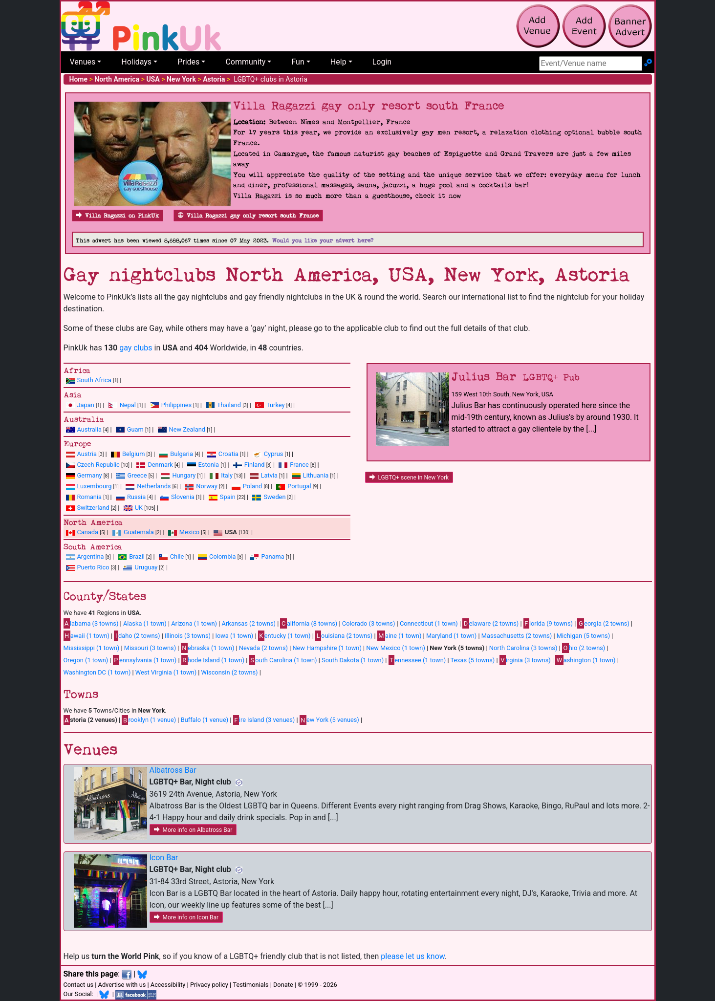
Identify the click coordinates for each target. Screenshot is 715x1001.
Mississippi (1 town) (92, 648)
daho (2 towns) (137, 635)
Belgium (133, 453)
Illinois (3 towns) (188, 635)
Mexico (189, 532)
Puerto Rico (93, 567)
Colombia (222, 556)
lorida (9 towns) (548, 623)
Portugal (299, 486)
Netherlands (154, 486)
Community (245, 61)
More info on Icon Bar (186, 917)
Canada (88, 532)
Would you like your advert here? (322, 241)
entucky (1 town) (284, 635)
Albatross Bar (173, 770)
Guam (135, 429)
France (299, 464)
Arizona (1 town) (194, 623)
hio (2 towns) (583, 648)
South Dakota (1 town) (353, 660)
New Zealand (187, 429)
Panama (272, 556)
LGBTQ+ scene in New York (409, 477)
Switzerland (93, 507)
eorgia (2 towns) (603, 623)
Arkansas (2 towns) (249, 623)
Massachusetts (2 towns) (516, 635)
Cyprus (273, 453)
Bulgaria (181, 453)
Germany (89, 475)
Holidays (136, 61)
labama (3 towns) (91, 623)
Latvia (269, 475)
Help (338, 61)
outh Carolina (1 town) (283, 660)
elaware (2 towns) (490, 623)
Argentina (90, 556)
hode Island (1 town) (212, 660)
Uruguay (145, 567)
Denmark (160, 464)
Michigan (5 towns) (583, 635)
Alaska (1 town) (145, 623)
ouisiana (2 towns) (343, 635)
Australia (89, 429)
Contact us (79, 984)
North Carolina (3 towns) (523, 648)
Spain (228, 496)
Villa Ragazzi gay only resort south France (248, 216)
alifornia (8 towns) (308, 623)
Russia (136, 496)
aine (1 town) (399, 635)
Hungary (183, 475)
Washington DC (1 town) (97, 672)
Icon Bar (164, 857)
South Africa (94, 380)
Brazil (137, 556)
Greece (137, 475)
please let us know (413, 956)
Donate (283, 984)
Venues (83, 61)
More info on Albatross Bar (193, 830)
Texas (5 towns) (472, 660)
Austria (87, 453)
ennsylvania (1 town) (145, 660)
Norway (206, 486)
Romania (89, 496)
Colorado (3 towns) (368, 623)
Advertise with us (122, 984)
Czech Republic (98, 464)
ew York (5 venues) (329, 720)
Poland (252, 486)
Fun (297, 61)
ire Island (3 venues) (264, 720)
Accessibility (168, 984)
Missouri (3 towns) (150, 648)
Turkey (275, 405)
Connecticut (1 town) (429, 623)
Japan (85, 405)
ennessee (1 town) (417, 660)
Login (381, 61)
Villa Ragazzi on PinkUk (117, 216)
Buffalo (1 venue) (204, 719)
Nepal (128, 405)
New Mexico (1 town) (395, 648)
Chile (177, 556)
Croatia (228, 453)
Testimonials (250, 984)
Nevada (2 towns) (263, 648)
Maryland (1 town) (451, 635)
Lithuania (315, 475)
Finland (254, 464)
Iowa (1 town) (234, 635)
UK (139, 507)
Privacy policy (209, 984)
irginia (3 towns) (525, 660)
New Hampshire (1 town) (326, 648)
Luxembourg (94, 486)
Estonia (208, 464)
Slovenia (183, 496)
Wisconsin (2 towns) (229, 672)
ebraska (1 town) (208, 648)
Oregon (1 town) (86, 660)
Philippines (176, 405)
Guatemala (139, 532)
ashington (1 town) (585, 660)
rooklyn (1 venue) (149, 720)
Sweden (274, 496)
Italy (227, 475)
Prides (188, 61)
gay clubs (135, 347)
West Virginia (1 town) (165, 672)
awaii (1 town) (86, 635)
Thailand (229, 405)
